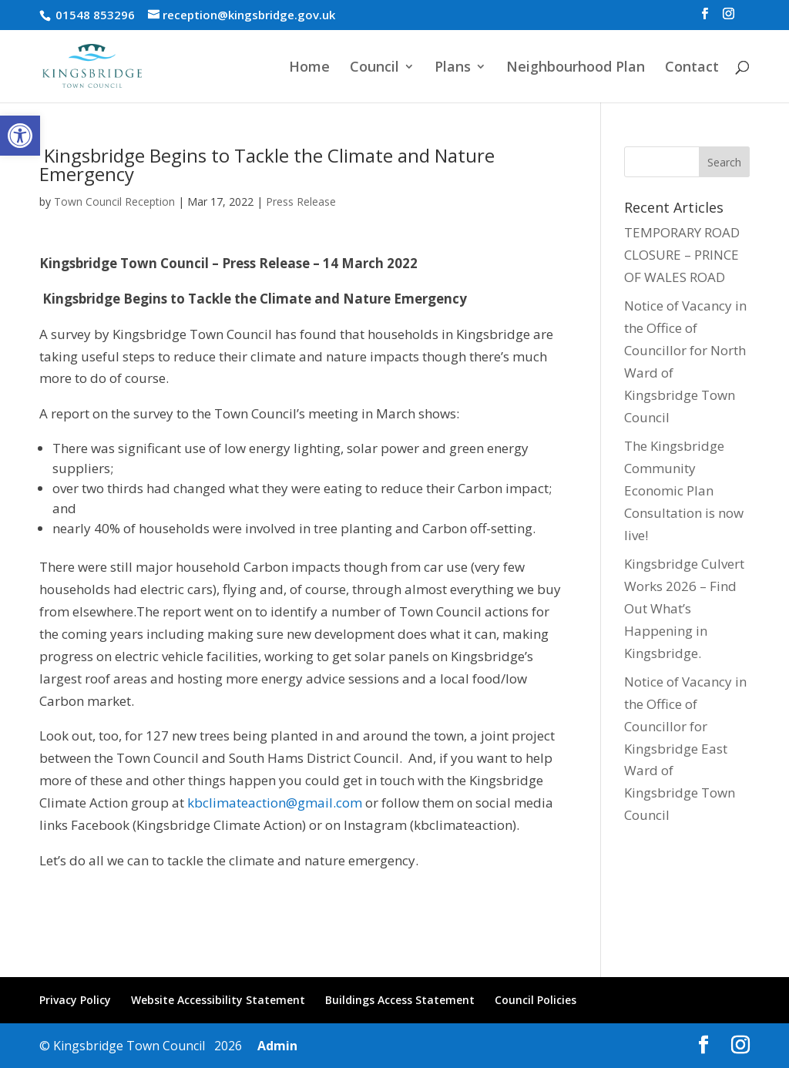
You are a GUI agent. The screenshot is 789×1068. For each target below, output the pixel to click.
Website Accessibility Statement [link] (218, 999)
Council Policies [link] (535, 999)
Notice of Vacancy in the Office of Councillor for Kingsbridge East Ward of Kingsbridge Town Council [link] (685, 748)
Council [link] (374, 68)
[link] (20, 136)
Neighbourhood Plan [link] (575, 68)
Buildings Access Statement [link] (400, 999)
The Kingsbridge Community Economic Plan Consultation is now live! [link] (684, 490)
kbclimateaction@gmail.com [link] (274, 802)
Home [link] (309, 68)
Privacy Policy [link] (75, 999)
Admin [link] (274, 1045)
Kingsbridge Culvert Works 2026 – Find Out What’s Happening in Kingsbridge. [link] (684, 608)
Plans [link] (453, 68)
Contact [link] (692, 68)
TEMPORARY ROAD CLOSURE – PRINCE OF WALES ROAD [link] (682, 254)
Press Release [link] (301, 201)
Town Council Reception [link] (114, 201)
